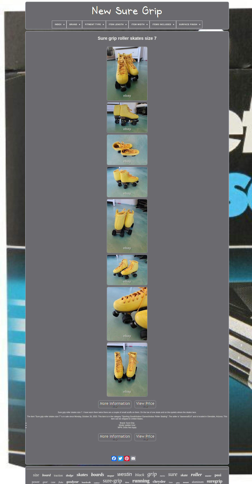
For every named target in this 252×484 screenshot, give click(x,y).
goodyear (73, 482)
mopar (110, 475)
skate (184, 475)
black (139, 474)
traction (58, 475)
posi (218, 475)
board (46, 475)
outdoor (96, 483)
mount (186, 482)
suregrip (214, 481)
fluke (61, 482)
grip (152, 474)
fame (171, 482)
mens (162, 476)
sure (172, 474)
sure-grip (112, 481)
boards (97, 474)
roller (196, 474)
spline (178, 483)
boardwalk (86, 482)
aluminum (198, 482)
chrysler (159, 481)
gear (45, 482)
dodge (69, 475)
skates (82, 474)
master (208, 476)
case (53, 482)
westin (124, 474)
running (140, 481)
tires (127, 482)
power (35, 482)
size (36, 475)
